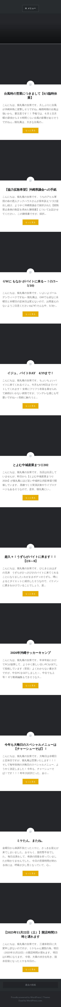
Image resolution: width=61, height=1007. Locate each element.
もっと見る (30, 130)
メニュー (32, 8)
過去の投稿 (30, 984)
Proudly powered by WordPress (26, 997)
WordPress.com (34, 1000)
